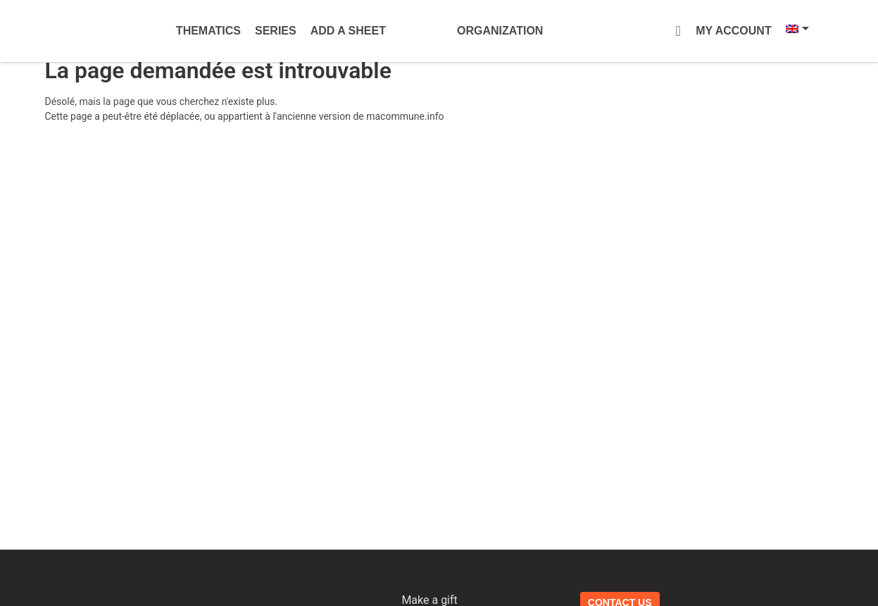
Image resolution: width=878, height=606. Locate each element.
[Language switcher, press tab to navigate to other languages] (788, 28)
